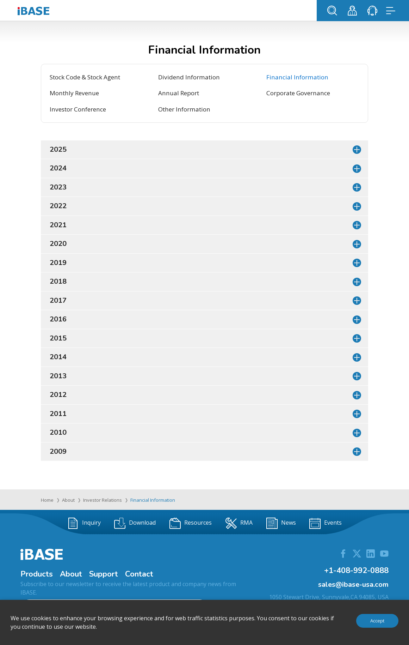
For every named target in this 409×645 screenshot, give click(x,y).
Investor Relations (102, 500)
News (281, 523)
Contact (139, 574)
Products (36, 574)
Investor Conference (78, 109)
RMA (239, 523)
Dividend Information (189, 77)
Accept (377, 620)
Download (135, 523)
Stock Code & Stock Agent (85, 77)
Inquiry (84, 523)
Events (325, 523)
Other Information (184, 109)
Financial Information (297, 77)
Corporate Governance (298, 93)
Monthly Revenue (74, 93)
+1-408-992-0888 (356, 570)
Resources (190, 523)
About (68, 500)
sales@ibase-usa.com (353, 584)
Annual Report (178, 93)
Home (47, 500)
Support (103, 574)
